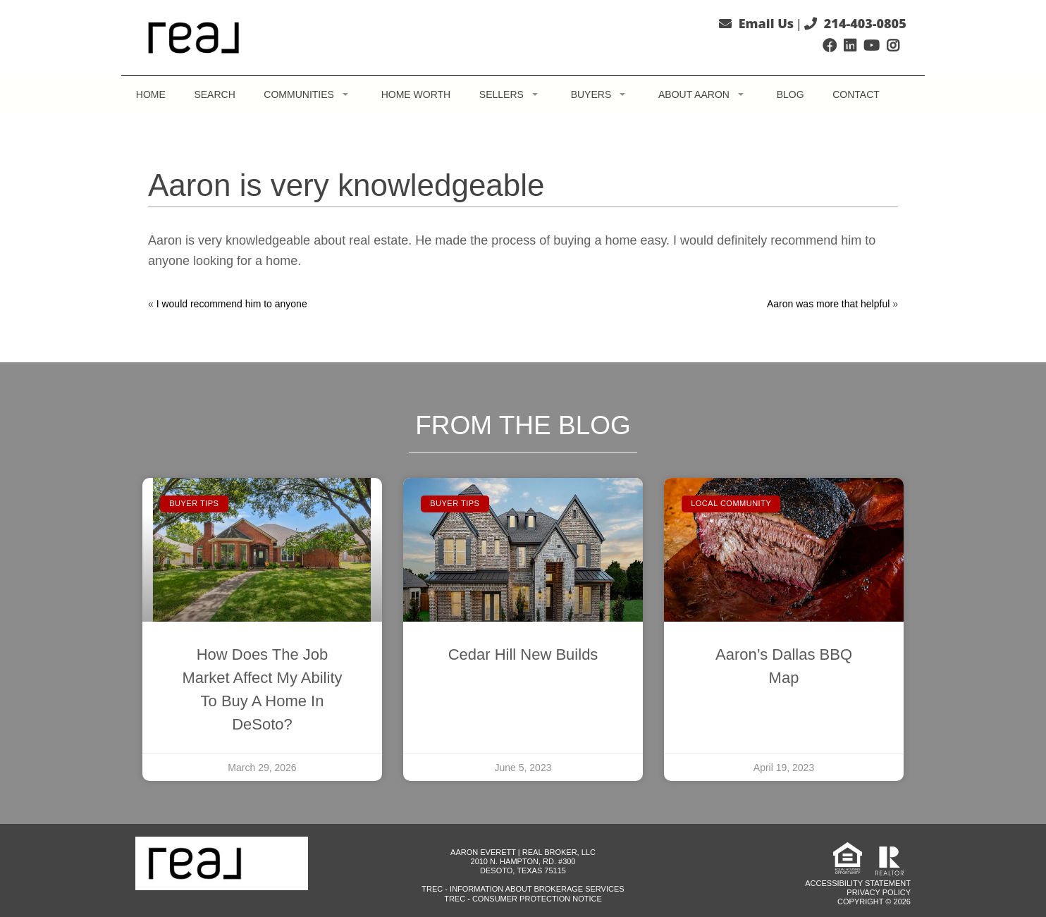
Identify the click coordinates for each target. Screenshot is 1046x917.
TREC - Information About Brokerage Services (523, 889)
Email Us (766, 23)
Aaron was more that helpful (828, 303)
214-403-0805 (865, 23)
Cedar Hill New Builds (523, 654)
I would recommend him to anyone (231, 303)
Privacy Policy (879, 892)
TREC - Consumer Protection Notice (523, 898)
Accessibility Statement (858, 883)
